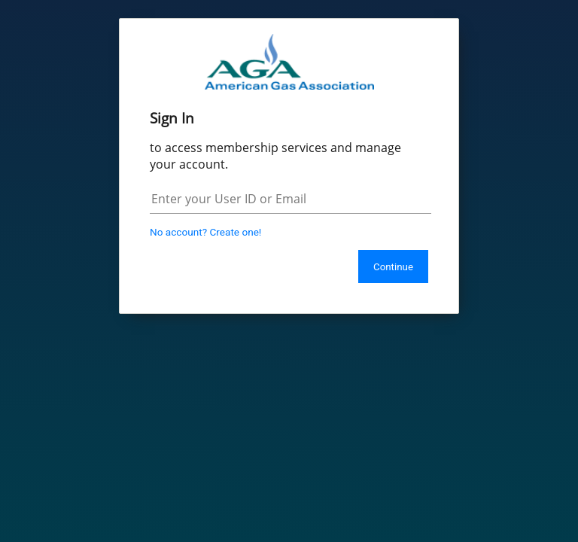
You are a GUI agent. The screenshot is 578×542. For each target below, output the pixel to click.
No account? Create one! (205, 232)
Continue (393, 267)
